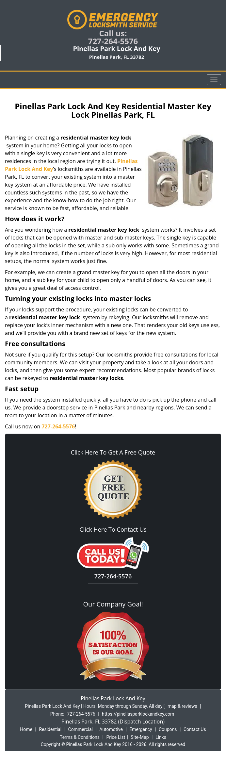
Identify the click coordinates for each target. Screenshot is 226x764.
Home (26, 729)
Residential (50, 729)
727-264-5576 (113, 41)
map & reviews (183, 706)
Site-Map (140, 737)
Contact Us (195, 729)
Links (160, 737)
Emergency (140, 729)
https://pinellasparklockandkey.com (138, 714)
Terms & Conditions (80, 737)
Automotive (111, 729)
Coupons (168, 729)
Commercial (80, 729)
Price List (115, 737)
